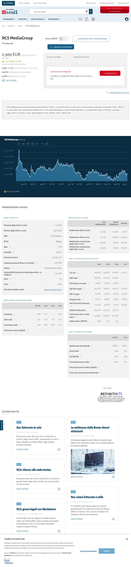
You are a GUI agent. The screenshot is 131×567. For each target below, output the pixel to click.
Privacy (7, 560)
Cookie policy (9, 563)
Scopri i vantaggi (24, 3)
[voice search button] (85, 11)
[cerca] (53, 11)
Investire (11, 26)
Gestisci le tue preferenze (88, 551)
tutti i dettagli (9, 80)
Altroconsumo (91, 3)
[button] (2, 425)
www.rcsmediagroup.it (53, 290)
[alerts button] (87, 19)
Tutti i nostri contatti (39, 3)
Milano (59, 241)
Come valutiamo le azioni (117, 92)
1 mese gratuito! (110, 73)
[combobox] (60, 11)
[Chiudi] (127, 539)
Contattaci (9, 3)
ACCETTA (107, 551)
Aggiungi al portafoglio (61, 46)
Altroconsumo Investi (107, 3)
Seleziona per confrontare (92, 39)
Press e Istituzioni (123, 3)
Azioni (20, 26)
